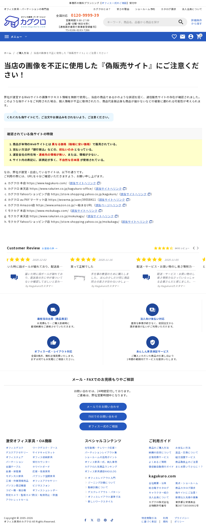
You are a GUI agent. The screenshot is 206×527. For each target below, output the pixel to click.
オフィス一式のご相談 (114, 3)
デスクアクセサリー (17, 452)
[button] (194, 248)
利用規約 (165, 519)
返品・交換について (186, 452)
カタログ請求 (168, 9)
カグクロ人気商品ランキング (101, 466)
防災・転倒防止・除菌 (45, 494)
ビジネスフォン (41, 485)
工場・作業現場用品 (17, 480)
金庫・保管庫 (13, 471)
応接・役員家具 (41, 471)
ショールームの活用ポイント (101, 457)
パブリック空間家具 (44, 476)
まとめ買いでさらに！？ (189, 466)
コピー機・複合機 (16, 490)
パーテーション (14, 461)
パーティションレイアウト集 (101, 452)
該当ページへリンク (108, 205)
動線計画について (98, 487)
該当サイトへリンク (83, 183)
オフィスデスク (14, 447)
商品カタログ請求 (185, 487)
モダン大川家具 (14, 476)
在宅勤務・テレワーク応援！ (101, 447)
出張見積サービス (159, 457)
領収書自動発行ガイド (161, 466)
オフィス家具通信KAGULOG (101, 471)
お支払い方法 (182, 447)
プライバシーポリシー (181, 519)
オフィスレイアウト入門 (102, 477)
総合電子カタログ (159, 487)
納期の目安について (160, 452)
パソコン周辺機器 (16, 485)
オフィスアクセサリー (45, 480)
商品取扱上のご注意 (186, 461)
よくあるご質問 (157, 461)
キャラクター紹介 (159, 492)
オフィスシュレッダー (45, 490)
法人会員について (192, 9)
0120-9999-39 (85, 15)
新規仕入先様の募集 (186, 497)
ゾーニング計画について (102, 482)
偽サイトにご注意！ (186, 492)
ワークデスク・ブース (45, 447)
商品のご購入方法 (159, 447)
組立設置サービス (185, 457)
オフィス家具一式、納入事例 (101, 461)
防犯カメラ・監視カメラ (20, 494)
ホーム (7, 53)
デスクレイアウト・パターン (104, 492)
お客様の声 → (49, 248)
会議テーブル (13, 466)
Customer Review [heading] (23, 248)
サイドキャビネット (44, 452)
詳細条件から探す (196, 21)
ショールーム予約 (145, 9)
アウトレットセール (17, 499)
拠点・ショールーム (186, 483)
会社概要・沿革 (157, 483)
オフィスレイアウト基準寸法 (104, 496)
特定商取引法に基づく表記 (149, 519)
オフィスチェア (14, 457)
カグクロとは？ (102, 9)
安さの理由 (123, 9)
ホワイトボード (41, 466)
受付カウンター (41, 461)
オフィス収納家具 (43, 457)
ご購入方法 (22, 53)
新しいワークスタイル (100, 501)
